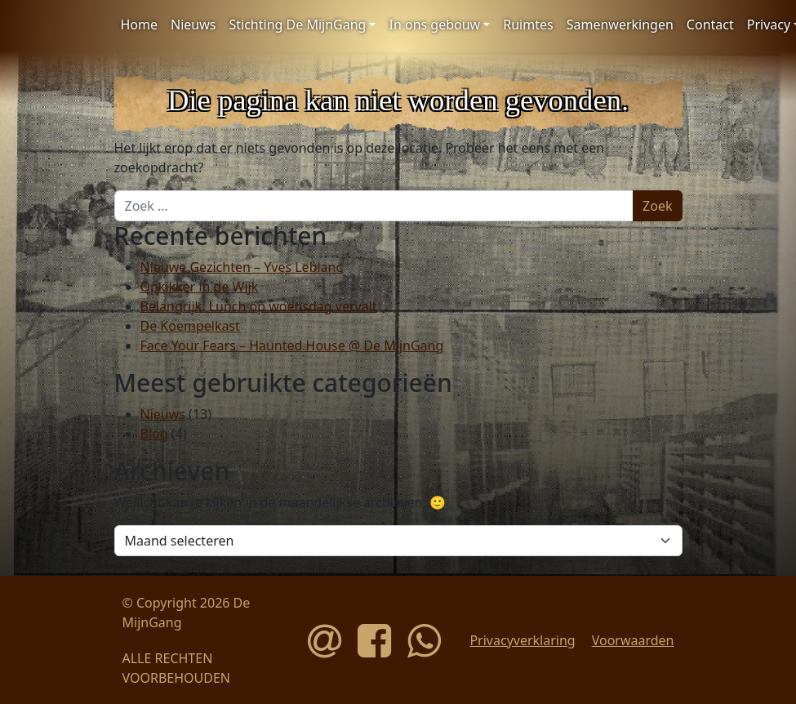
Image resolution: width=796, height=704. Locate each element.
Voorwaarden (633, 640)
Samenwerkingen (620, 24)
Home (139, 24)
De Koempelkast (190, 326)
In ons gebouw (434, 24)
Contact (710, 24)
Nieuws (193, 24)
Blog (154, 434)
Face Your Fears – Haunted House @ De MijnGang (292, 345)
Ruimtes (528, 24)
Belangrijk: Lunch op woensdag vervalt (258, 306)
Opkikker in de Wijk (199, 287)
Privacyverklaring (522, 640)
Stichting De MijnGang (297, 24)
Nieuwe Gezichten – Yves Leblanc (241, 267)
